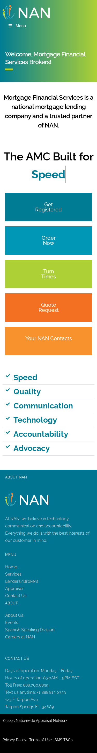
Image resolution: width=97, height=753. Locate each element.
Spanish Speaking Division (29, 629)
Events (11, 622)
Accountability (40, 434)
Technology (35, 419)
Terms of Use (40, 740)
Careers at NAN (20, 637)
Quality (27, 391)
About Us (14, 615)
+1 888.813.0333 (51, 692)
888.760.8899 (35, 685)
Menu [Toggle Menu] (17, 26)
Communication (43, 405)
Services (13, 574)
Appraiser (14, 588)
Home (11, 566)
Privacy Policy (14, 740)
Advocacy (31, 448)
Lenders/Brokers (21, 581)
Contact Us (15, 595)
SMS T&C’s (64, 740)
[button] (48, 378)
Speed (25, 377)
